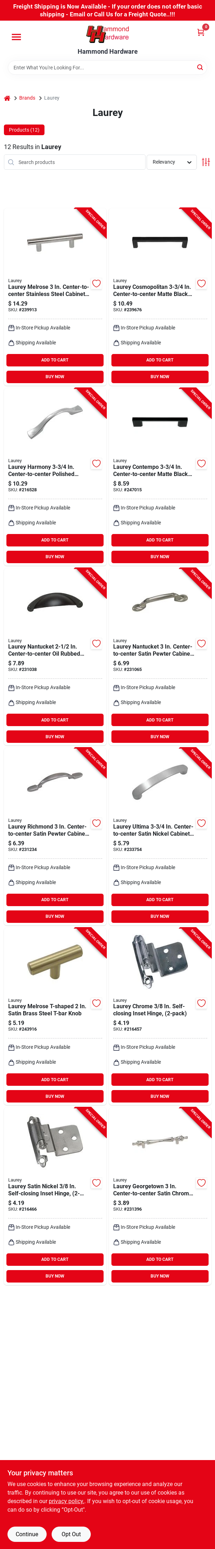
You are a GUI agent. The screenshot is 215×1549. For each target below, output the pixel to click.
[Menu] (16, 37)
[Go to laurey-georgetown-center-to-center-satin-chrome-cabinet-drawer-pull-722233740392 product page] (160, 1196)
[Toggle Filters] (206, 162)
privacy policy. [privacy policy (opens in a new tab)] (66, 1501)
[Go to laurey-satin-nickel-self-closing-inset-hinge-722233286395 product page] (55, 1196)
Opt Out (71, 1534)
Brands (27, 98)
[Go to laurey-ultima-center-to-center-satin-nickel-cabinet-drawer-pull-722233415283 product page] (160, 836)
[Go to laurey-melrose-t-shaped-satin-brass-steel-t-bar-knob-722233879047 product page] (55, 1016)
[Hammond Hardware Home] (107, 34)
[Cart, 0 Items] (200, 32)
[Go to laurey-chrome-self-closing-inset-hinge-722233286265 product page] (160, 1016)
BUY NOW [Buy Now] (55, 376)
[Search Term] (107, 67)
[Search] (200, 67)
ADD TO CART (54, 360)
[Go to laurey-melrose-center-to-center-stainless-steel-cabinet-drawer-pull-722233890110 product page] (55, 297)
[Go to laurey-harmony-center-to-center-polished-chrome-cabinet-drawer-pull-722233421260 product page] (55, 477)
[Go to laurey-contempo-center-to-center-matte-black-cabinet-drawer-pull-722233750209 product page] (160, 477)
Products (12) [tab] (24, 130)
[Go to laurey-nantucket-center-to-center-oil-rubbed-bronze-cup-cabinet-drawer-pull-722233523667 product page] (55, 657)
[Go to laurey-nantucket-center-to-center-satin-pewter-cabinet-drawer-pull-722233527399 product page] (160, 657)
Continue (27, 1534)
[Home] (7, 98)
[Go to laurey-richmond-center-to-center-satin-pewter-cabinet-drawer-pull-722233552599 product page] (55, 836)
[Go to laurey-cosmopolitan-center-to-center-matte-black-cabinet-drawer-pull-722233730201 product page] (160, 297)
